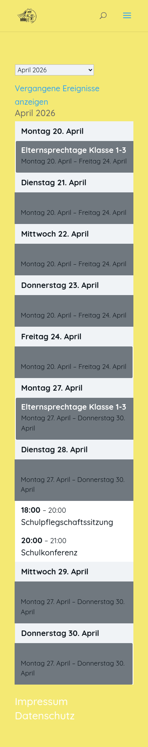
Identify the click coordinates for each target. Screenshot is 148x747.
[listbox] (54, 69)
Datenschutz (45, 715)
